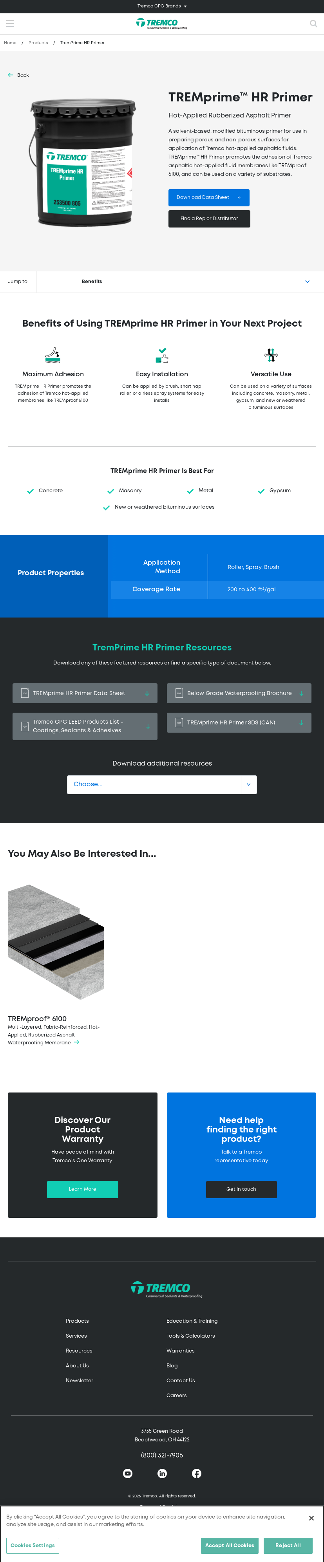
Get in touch (241, 1189)
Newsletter (79, 1381)
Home (10, 43)
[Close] (311, 1521)
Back (23, 75)
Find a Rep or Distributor (209, 219)
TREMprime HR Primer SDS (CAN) (239, 723)
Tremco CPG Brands (159, 6)
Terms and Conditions (162, 1507)
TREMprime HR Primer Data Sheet (85, 693)
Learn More (82, 1189)
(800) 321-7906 (162, 1456)
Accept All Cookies (229, 1549)
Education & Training (192, 1321)
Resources (79, 1351)
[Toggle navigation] (162, 6)
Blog (172, 1366)
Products (38, 43)
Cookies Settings (33, 1549)
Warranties (181, 1351)
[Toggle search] (314, 24)
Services (76, 1336)
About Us (77, 1366)
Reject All (287, 1549)
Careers (177, 1396)
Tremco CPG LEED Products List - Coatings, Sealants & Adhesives (85, 726)
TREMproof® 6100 (56, 962)
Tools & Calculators (191, 1336)
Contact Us (181, 1381)
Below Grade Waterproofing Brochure (239, 693)
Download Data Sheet (203, 197)
